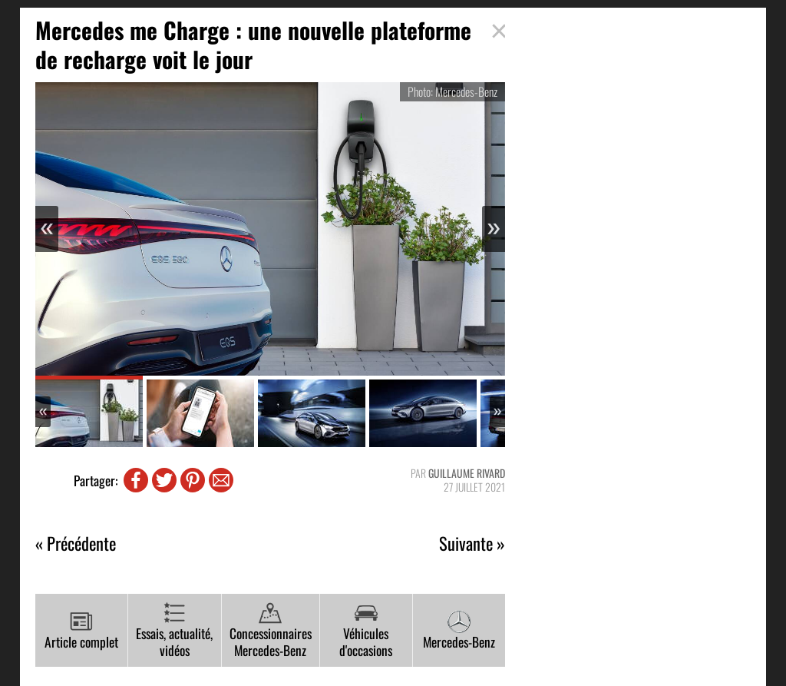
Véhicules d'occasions (365, 631)
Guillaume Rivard (466, 473)
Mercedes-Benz (459, 630)
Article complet (81, 630)
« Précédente (75, 543)
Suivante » (472, 543)
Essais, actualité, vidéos (174, 631)
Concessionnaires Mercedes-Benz (271, 631)
